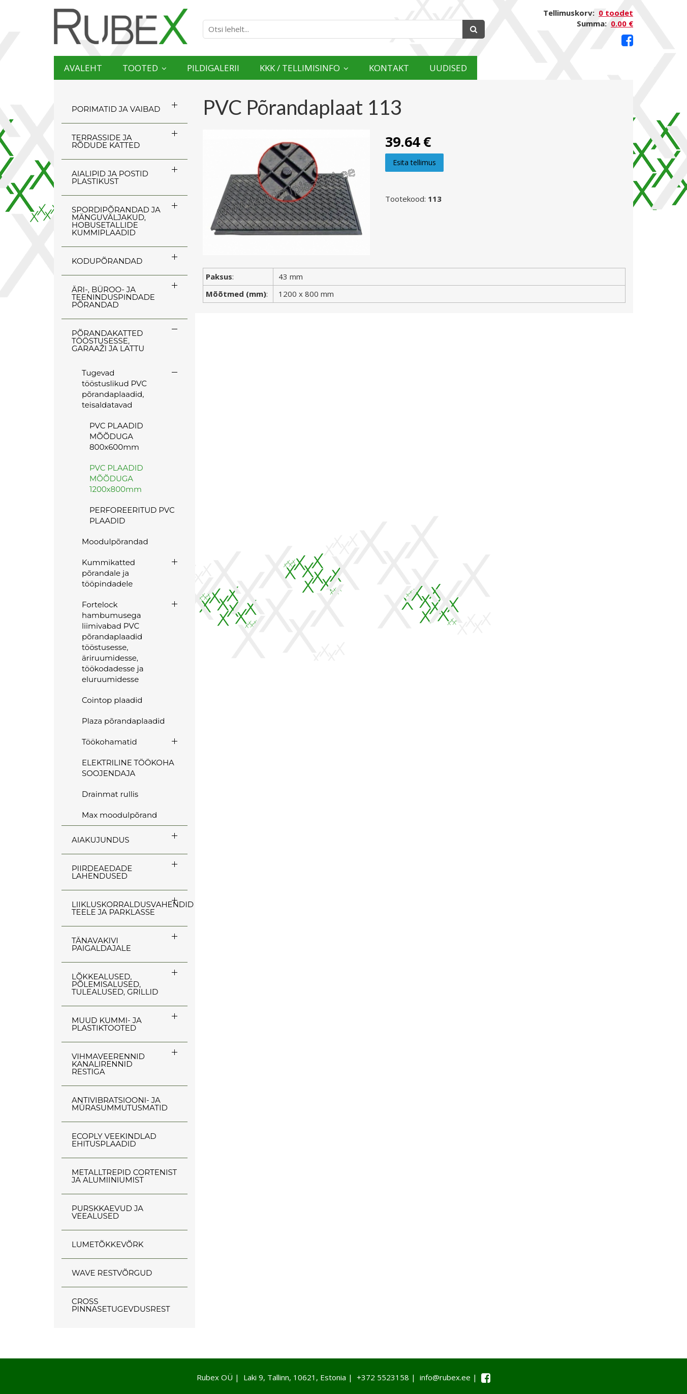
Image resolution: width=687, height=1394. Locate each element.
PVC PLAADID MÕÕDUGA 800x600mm (116, 436)
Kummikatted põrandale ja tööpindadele (108, 572)
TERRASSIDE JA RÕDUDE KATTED (106, 141)
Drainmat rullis (110, 794)
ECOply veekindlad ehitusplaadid (114, 1140)
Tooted (174, 68)
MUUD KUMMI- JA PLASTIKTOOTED (107, 1024)
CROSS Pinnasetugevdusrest (121, 1305)
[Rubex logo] (121, 27)
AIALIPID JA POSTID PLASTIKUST (110, 177)
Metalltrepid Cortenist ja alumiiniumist (124, 1176)
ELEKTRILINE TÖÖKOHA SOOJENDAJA (128, 768)
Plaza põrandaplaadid (123, 721)
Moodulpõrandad (115, 541)
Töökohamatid (109, 742)
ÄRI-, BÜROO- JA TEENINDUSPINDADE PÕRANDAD (113, 297)
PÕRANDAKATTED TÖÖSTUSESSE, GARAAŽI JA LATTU (108, 340)
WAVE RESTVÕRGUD (112, 1273)
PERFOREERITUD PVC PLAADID (132, 515)
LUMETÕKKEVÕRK (107, 1244)
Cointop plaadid (112, 700)
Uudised (593, 68)
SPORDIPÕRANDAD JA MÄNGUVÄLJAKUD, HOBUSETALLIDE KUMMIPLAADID (116, 221)
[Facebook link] (627, 40)
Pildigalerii (272, 68)
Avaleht (94, 68)
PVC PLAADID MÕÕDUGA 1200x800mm (116, 478)
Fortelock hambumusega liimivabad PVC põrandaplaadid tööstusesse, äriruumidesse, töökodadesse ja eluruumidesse (113, 642)
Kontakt (512, 68)
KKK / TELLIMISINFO (392, 68)
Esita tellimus (414, 162)
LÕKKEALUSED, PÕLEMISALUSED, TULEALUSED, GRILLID (115, 984)
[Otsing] (473, 29)
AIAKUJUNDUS (101, 840)
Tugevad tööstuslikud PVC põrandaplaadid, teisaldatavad (114, 389)
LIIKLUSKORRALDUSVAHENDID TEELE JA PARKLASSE (130, 908)
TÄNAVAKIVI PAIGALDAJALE (101, 944)
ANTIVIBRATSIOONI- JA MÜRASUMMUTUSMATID (120, 1103)
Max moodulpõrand (119, 815)
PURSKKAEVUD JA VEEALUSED (107, 1212)
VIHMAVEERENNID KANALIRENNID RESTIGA (108, 1063)
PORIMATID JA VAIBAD (116, 109)
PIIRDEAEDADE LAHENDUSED (102, 872)
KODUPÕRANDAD (107, 261)
